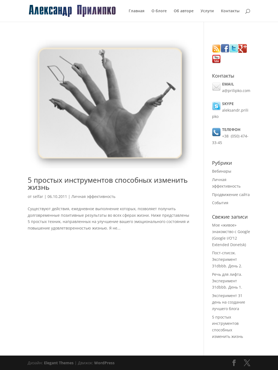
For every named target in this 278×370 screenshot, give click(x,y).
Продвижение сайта (231, 194)
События (220, 202)
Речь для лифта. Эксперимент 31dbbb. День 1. (227, 281)
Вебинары (221, 171)
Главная (136, 11)
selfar (38, 196)
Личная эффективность (93, 196)
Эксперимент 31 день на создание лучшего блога (228, 302)
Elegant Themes (59, 362)
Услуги (207, 11)
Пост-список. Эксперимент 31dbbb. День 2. (227, 259)
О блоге (159, 11)
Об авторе (184, 11)
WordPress (104, 362)
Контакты (230, 11)
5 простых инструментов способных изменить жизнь (108, 183)
